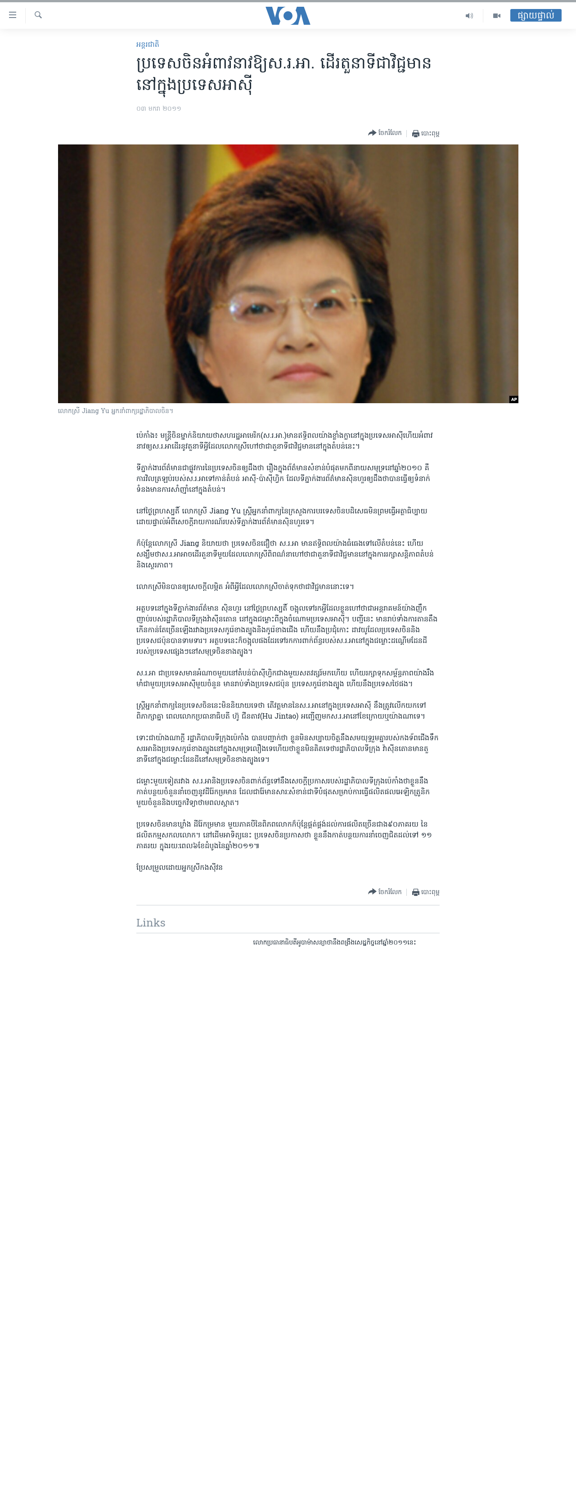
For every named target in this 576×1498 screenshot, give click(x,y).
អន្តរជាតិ (147, 45)
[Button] (385, 133)
